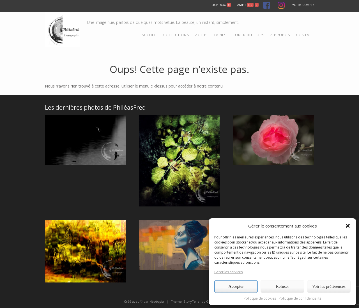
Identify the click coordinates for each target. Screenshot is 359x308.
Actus (201, 35)
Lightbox (221, 5)
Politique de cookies (260, 298)
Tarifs (220, 35)
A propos (280, 35)
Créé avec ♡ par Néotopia (144, 301)
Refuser (282, 286)
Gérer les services (228, 272)
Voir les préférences (329, 286)
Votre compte (303, 5)
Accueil (149, 35)
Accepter (236, 286)
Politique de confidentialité (300, 298)
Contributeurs (248, 35)
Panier (247, 5)
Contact (305, 35)
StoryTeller (192, 301)
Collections (176, 35)
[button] (348, 226)
